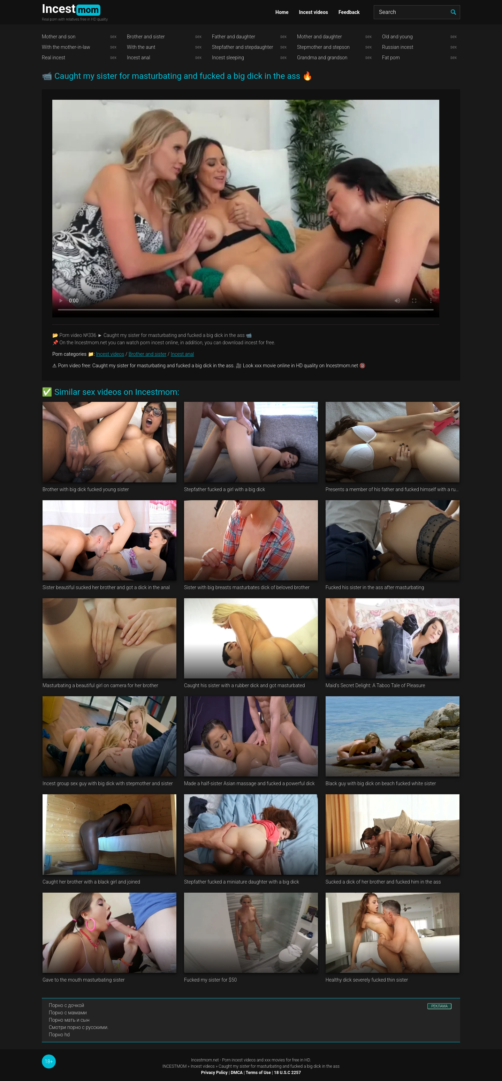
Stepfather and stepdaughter (242, 47)
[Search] (417, 12)
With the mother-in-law (66, 47)
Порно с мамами (68, 1012)
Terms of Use (258, 1072)
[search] (453, 12)
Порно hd (59, 1034)
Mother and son (59, 36)
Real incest (53, 57)
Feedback (349, 12)
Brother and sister (146, 36)
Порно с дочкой (66, 1005)
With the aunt (141, 47)
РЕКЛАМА (439, 1006)
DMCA (237, 1072)
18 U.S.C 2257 (287, 1072)
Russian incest (397, 47)
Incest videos (313, 12)
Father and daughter (233, 36)
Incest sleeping (228, 57)
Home (281, 12)
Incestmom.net (205, 1060)
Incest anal (138, 57)
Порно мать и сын (69, 1020)
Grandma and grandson (322, 57)
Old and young (397, 36)
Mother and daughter (319, 36)
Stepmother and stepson (323, 47)
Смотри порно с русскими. (78, 1027)
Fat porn (391, 57)
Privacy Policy (214, 1072)
